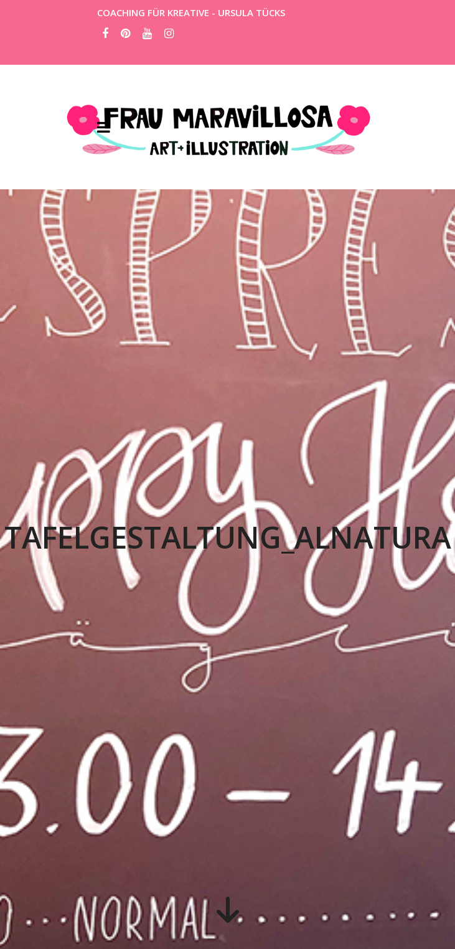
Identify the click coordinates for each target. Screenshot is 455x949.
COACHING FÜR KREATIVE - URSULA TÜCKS (191, 12)
